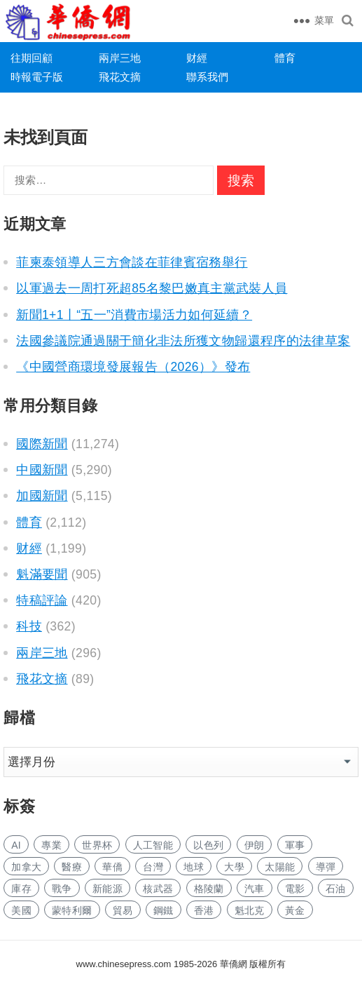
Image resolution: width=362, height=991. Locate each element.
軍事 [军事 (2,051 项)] (295, 845)
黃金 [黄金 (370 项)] (295, 910)
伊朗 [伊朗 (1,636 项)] (254, 845)
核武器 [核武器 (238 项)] (158, 888)
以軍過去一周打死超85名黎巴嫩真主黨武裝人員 (151, 288)
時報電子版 (37, 77)
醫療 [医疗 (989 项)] (72, 866)
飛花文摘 (120, 77)
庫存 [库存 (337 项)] (21, 888)
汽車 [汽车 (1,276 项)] (254, 888)
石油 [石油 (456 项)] (336, 888)
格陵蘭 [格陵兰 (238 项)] (209, 888)
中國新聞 (41, 470)
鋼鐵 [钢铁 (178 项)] (163, 910)
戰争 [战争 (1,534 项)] (62, 888)
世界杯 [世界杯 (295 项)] (97, 845)
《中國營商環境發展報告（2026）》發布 (133, 367)
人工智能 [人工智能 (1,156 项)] (153, 845)
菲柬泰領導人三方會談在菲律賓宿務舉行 (131, 262)
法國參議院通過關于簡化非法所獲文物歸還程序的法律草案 (183, 341)
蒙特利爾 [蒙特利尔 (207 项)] (72, 910)
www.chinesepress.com (124, 964)
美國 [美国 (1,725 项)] (21, 910)
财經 (196, 58)
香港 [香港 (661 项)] (204, 910)
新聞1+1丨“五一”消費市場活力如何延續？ (134, 315)
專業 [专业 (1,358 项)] (51, 845)
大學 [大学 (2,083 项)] (234, 866)
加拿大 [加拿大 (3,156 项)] (26, 866)
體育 (284, 58)
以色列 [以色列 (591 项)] (208, 845)
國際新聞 (41, 444)
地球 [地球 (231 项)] (193, 866)
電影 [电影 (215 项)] (295, 888)
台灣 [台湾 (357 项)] (153, 866)
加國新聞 (41, 496)
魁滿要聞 (41, 574)
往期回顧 (32, 58)
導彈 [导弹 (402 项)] (326, 866)
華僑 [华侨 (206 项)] (112, 866)
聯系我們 (207, 77)
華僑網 (232, 964)
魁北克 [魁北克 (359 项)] (250, 910)
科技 (29, 626)
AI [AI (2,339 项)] (16, 845)
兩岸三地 (120, 58)
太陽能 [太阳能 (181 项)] (280, 866)
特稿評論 (41, 600)
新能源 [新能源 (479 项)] (107, 888)
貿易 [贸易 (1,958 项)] (123, 910)
